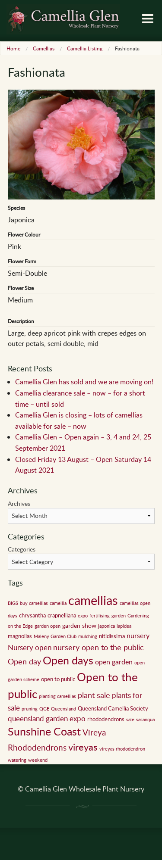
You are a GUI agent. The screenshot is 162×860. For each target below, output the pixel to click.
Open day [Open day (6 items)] (24, 661)
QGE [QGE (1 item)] (44, 709)
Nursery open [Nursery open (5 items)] (29, 647)
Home (13, 48)
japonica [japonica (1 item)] (106, 626)
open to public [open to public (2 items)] (58, 679)
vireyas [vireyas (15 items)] (83, 746)
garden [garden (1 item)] (118, 616)
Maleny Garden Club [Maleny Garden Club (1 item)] (55, 636)
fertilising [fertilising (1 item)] (99, 616)
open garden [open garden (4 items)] (114, 662)
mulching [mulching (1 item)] (87, 636)
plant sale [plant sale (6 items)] (94, 695)
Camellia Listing (84, 48)
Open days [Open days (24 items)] (68, 660)
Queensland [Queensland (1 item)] (63, 709)
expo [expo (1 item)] (83, 616)
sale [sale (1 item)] (130, 720)
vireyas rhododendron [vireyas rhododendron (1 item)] (122, 749)
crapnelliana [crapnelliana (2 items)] (62, 615)
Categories (21, 549)
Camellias (43, 48)
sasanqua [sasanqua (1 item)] (145, 720)
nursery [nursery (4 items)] (138, 635)
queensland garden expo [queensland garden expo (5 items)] (47, 718)
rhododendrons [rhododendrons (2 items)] (105, 719)
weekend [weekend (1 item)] (38, 760)
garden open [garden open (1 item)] (47, 626)
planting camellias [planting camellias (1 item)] (57, 696)
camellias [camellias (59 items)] (93, 599)
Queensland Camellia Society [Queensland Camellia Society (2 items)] (113, 708)
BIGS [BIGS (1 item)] (13, 603)
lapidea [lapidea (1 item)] (124, 626)
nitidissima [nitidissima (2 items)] (112, 636)
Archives (19, 503)
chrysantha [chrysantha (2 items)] (32, 615)
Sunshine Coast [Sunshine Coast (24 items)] (44, 731)
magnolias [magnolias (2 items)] (20, 636)
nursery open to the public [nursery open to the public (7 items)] (98, 647)
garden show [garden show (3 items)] (79, 625)
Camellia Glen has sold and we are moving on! (84, 381)
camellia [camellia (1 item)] (58, 603)
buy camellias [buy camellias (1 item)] (34, 603)
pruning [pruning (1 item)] (30, 709)
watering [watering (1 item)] (17, 760)
